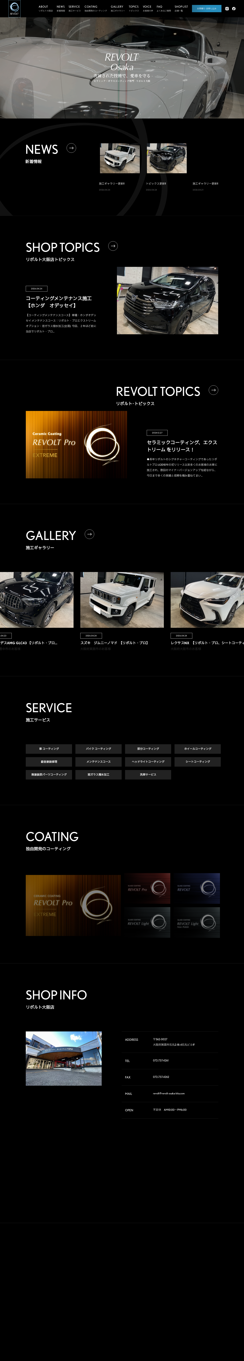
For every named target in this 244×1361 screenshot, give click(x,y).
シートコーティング (198, 762)
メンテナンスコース (98, 762)
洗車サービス (148, 775)
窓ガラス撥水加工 (98, 775)
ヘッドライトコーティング (148, 762)
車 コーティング (49, 749)
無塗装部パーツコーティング (49, 775)
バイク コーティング (98, 749)
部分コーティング (148, 749)
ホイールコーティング (197, 749)
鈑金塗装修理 (49, 762)
